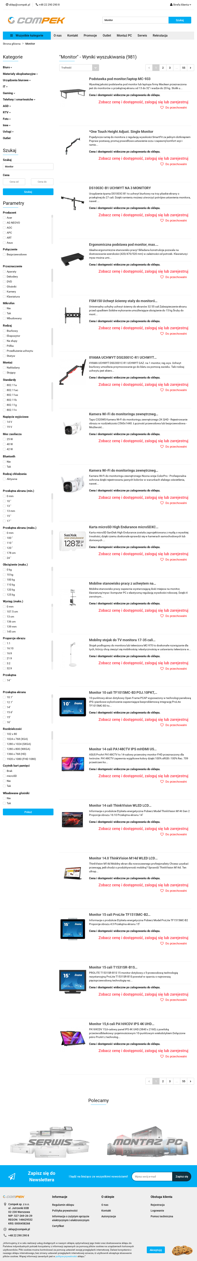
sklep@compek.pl (19, 1229)
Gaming (9, 93)
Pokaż (28, 812)
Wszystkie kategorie (26, 35)
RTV (7, 112)
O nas (58, 35)
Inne (7, 125)
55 (183, 67)
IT (5, 86)
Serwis (142, 35)
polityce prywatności (66, 1256)
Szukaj (28, 191)
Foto (7, 119)
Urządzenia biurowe (17, 80)
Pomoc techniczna (162, 1216)
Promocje (90, 35)
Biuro (7, 67)
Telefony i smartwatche (19, 99)
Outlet (107, 35)
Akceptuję (156, 1250)
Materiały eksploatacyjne (20, 74)
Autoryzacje (108, 1216)
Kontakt (72, 35)
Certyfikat (58, 1226)
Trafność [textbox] (66, 67)
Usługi (8, 131)
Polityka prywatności (65, 1210)
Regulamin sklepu (63, 1204)
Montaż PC (124, 35)
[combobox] (79, 67)
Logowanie (157, 1210)
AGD (7, 106)
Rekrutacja (160, 35)
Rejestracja (158, 1204)
